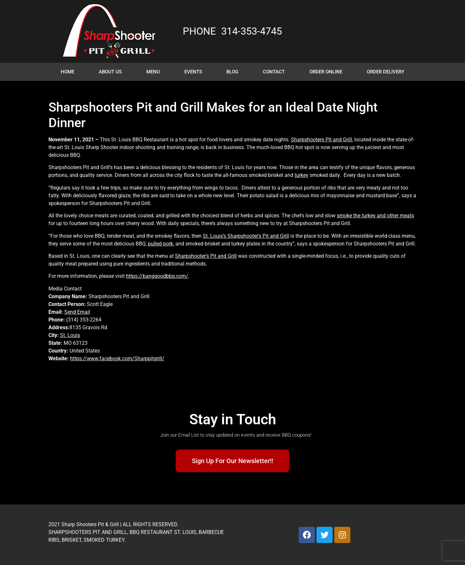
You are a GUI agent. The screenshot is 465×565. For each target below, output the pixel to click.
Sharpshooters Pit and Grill (321, 139)
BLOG (232, 72)
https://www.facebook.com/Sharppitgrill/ (117, 358)
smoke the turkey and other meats (375, 215)
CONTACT (274, 72)
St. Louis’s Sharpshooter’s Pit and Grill (246, 236)
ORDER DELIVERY (385, 72)
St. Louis (70, 335)
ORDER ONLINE (325, 72)
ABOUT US (110, 72)
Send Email (77, 312)
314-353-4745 (251, 31)
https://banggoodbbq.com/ (157, 276)
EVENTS (193, 72)
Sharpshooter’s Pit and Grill (206, 256)
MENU (153, 72)
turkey (301, 175)
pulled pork (160, 244)
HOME (67, 72)
